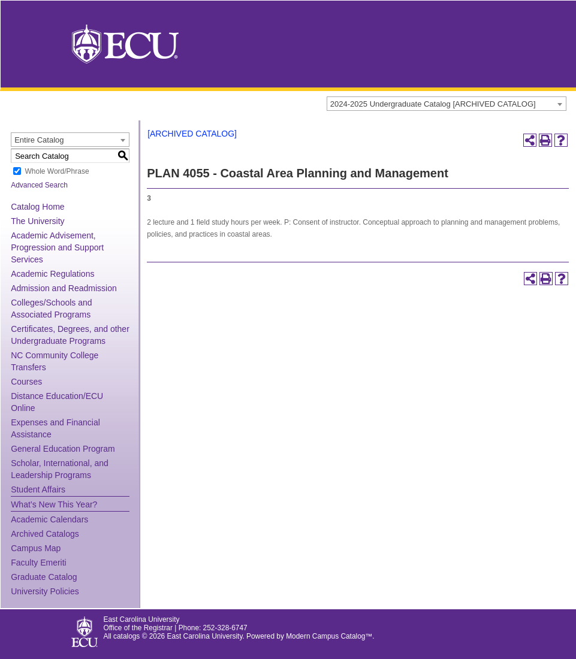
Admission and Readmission (64, 288)
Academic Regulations (52, 274)
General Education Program (63, 449)
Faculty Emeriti (39, 562)
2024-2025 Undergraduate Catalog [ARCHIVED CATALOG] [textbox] (433, 103)
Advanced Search (39, 185)
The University (37, 221)
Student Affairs (38, 489)
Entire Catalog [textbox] (39, 139)
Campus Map (36, 548)
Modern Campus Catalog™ (329, 636)
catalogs (126, 636)
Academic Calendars (49, 519)
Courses (26, 381)
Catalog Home (38, 206)
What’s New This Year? (54, 504)
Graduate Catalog (44, 577)
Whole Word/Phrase (57, 171)
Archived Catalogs (45, 534)
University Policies (45, 591)
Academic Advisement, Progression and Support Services (57, 247)
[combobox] (446, 103)
